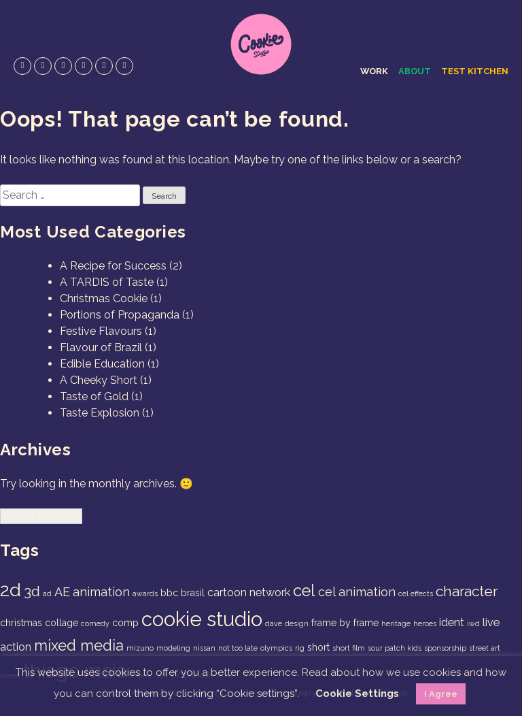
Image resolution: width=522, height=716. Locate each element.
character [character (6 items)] (467, 591)
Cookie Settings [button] (357, 693)
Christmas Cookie (103, 298)
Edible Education (102, 363)
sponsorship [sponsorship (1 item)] (445, 648)
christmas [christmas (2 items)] (21, 622)
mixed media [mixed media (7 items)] (79, 645)
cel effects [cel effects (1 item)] (415, 593)
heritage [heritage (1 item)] (396, 623)
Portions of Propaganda (119, 314)
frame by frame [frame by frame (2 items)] (345, 622)
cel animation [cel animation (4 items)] (357, 592)
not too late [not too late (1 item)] (238, 648)
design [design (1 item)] (297, 623)
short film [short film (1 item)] (348, 648)
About (414, 71)
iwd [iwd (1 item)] (473, 623)
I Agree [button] (440, 694)
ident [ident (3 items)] (451, 622)
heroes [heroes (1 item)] (424, 623)
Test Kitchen (474, 71)
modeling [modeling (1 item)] (173, 648)
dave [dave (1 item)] (273, 623)
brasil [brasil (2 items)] (193, 592)
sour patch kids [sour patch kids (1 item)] (394, 648)
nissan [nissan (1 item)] (204, 648)
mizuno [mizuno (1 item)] (140, 648)
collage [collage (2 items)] (61, 622)
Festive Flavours (101, 331)
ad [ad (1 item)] (47, 593)
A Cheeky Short (98, 380)
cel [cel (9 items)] (304, 590)
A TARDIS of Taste (107, 282)
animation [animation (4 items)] (101, 592)
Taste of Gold (94, 396)
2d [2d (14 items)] (10, 589)
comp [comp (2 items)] (125, 622)
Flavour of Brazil (101, 347)
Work (374, 71)
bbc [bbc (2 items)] (169, 592)
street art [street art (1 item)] (484, 648)
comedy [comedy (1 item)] (95, 623)
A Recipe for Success (113, 265)
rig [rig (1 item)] (299, 648)
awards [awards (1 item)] (145, 593)
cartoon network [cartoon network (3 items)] (248, 592)
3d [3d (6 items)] (32, 591)
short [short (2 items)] (318, 647)
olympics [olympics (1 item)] (276, 648)
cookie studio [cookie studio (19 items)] (201, 619)
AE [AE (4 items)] (62, 592)
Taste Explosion (99, 412)
